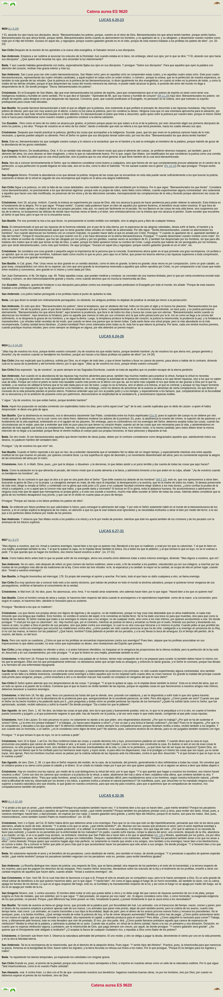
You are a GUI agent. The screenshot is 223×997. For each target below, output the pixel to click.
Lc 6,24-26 (15, 345)
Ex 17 (6, 838)
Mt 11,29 (163, 95)
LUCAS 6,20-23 (111, 20)
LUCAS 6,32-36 (111, 796)
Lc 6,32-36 (15, 801)
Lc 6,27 (13, 539)
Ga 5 (153, 415)
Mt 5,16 (161, 479)
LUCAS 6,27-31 (111, 531)
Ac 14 (158, 835)
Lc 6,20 (13, 28)
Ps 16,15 (170, 165)
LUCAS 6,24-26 (111, 336)
